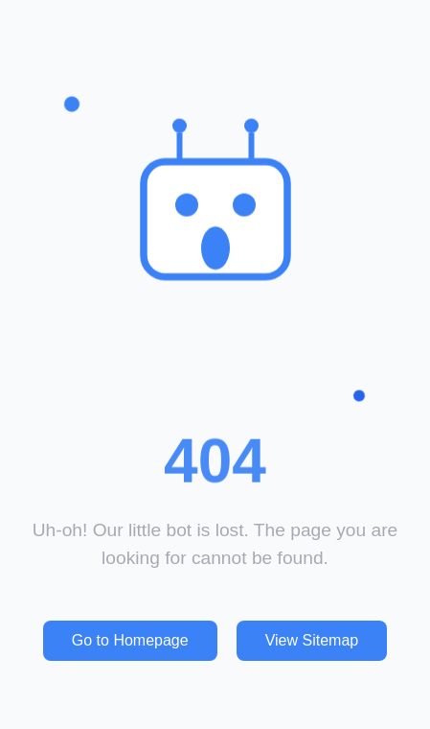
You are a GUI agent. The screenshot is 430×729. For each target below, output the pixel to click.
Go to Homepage (130, 640)
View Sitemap (312, 640)
